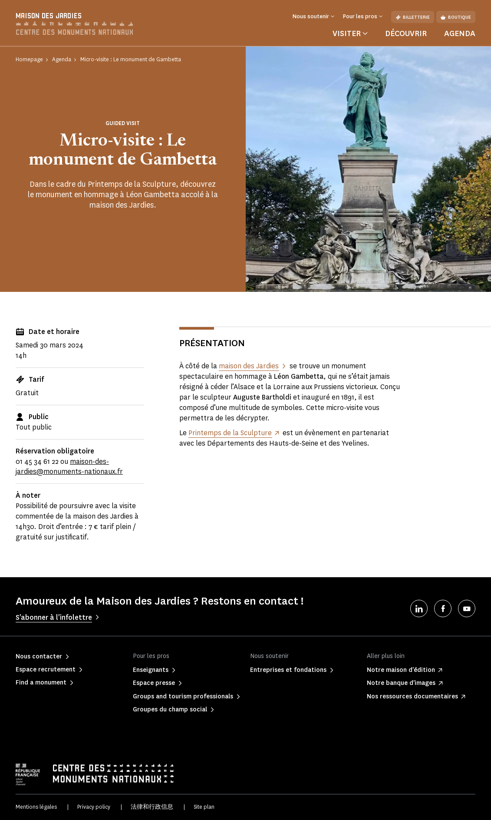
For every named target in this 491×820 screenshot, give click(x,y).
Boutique (456, 17)
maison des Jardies (249, 365)
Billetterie (412, 17)
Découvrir (406, 33)
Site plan (204, 806)
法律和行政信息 (152, 806)
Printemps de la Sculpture (230, 432)
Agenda (459, 33)
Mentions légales (36, 806)
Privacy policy (93, 806)
